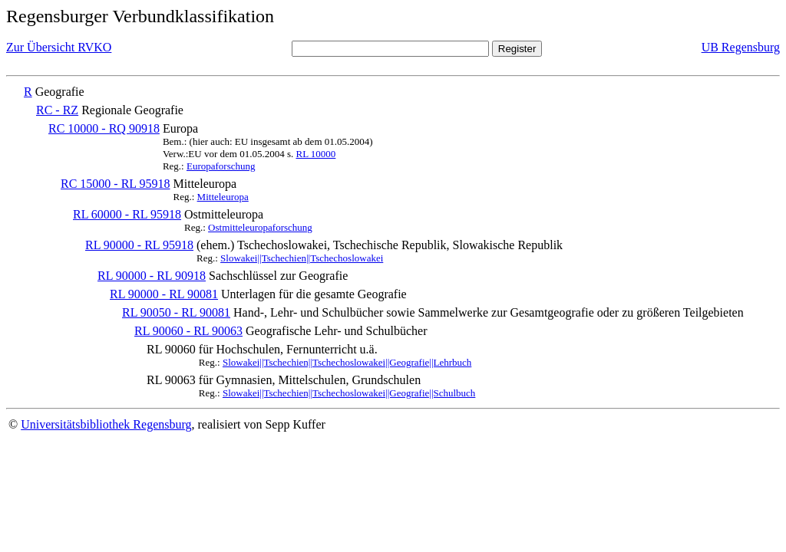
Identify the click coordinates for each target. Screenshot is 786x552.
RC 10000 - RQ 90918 (104, 128)
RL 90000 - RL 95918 (139, 244)
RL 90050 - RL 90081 (176, 312)
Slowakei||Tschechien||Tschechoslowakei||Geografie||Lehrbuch (347, 362)
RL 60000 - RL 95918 (127, 214)
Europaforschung (221, 166)
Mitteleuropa (223, 196)
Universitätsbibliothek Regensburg (106, 424)
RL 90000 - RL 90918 (151, 275)
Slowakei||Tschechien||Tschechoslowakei (301, 258)
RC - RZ (57, 110)
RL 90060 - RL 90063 (188, 330)
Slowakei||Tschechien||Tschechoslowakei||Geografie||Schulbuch (349, 393)
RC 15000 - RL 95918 (115, 183)
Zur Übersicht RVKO (58, 47)
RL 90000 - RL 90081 (164, 294)
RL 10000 (315, 153)
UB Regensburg (741, 47)
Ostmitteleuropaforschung (260, 227)
